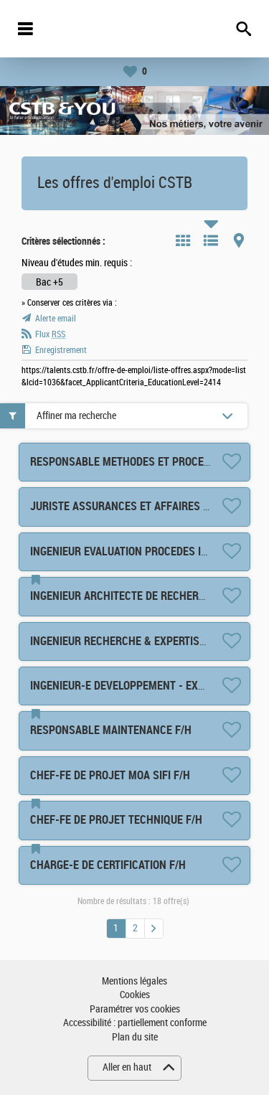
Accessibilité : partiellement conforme (135, 1023)
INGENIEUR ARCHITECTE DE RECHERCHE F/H (133, 596)
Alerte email (55, 319)
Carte (238, 240)
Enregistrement (61, 350)
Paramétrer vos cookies (135, 1009)
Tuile (183, 240)
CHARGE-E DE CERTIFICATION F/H (108, 865)
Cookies (135, 995)
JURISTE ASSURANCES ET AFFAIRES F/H (125, 506)
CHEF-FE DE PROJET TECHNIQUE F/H (116, 820)
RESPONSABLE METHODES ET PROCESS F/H (133, 462)
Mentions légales (134, 981)
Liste (211, 240)
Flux (50, 334)
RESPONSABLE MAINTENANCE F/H (111, 730)
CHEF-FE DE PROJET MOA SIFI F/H (110, 775)
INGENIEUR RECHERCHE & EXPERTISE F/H (127, 641)
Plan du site (135, 1037)
